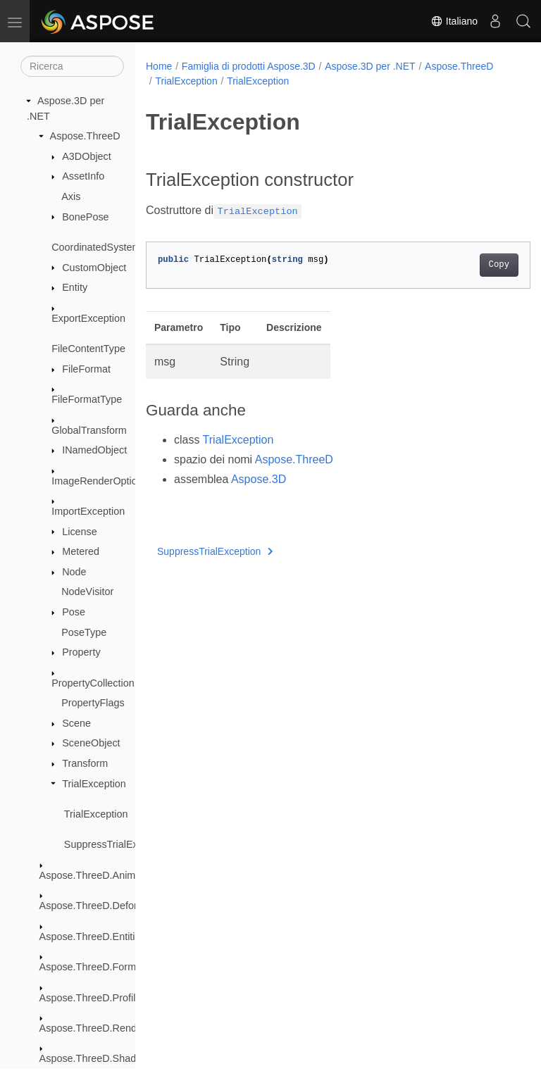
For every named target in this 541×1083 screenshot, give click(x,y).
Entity (74, 287)
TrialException (94, 783)
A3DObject (86, 156)
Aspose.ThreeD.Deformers (99, 905)
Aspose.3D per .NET (370, 66)
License (79, 531)
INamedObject (94, 450)
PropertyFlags (93, 702)
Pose (73, 612)
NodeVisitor (87, 591)
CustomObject (94, 267)
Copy (471, 265)
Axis (70, 196)
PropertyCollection (93, 683)
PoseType (83, 632)
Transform (85, 763)
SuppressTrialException (117, 844)
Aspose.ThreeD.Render (92, 1028)
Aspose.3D (258, 479)
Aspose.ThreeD (85, 136)
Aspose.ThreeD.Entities (92, 936)
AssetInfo (83, 176)
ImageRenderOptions (99, 481)
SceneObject (91, 743)
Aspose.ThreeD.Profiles (93, 997)
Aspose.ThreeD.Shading (94, 1058)
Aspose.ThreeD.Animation (98, 875)
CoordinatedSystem (95, 247)
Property (81, 652)
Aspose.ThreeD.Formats (94, 966)
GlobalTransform (89, 430)
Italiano (454, 21)
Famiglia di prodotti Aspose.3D (249, 66)
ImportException (88, 511)
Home (159, 66)
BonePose (85, 217)
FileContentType (88, 348)
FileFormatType (86, 399)
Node (74, 571)
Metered (80, 551)
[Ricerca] (72, 66)
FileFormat (86, 369)
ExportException (88, 318)
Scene (76, 723)
